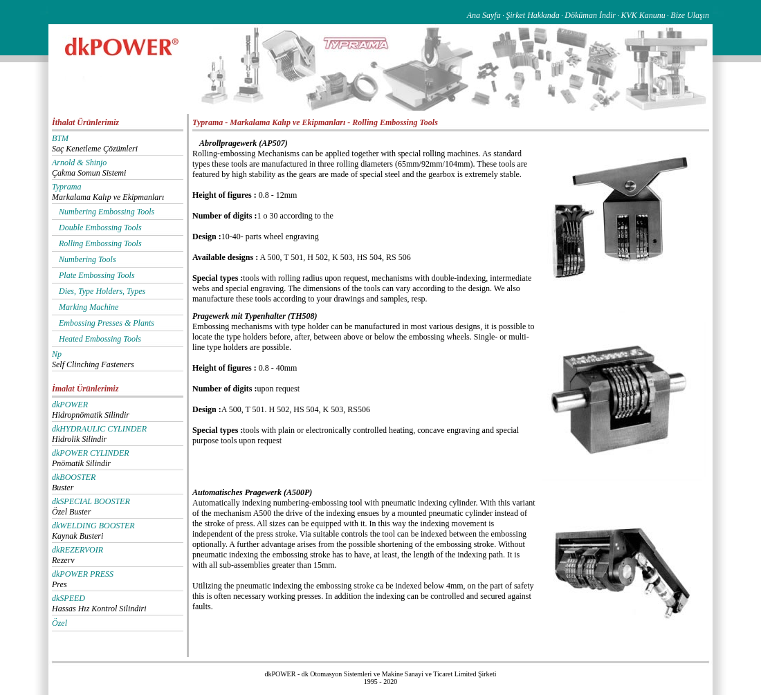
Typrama (66, 187)
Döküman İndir (590, 15)
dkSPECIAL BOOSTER (91, 501)
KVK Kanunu (643, 15)
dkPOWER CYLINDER (90, 453)
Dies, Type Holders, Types (102, 291)
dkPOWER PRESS (82, 574)
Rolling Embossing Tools (100, 243)
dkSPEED (68, 598)
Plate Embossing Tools (97, 275)
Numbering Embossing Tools (106, 211)
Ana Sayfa (484, 15)
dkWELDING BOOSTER (93, 525)
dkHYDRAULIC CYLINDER (99, 429)
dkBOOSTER (73, 477)
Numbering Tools (87, 259)
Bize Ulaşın (689, 15)
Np (57, 354)
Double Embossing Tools (100, 227)
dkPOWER (70, 404)
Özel (59, 623)
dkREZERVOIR (77, 550)
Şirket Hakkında (533, 15)
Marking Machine (88, 307)
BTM (60, 138)
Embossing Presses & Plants (106, 323)
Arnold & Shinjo (79, 162)
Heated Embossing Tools (100, 339)
